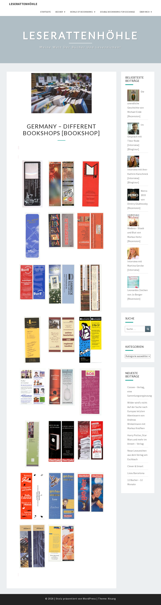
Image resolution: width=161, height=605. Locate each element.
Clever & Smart (135, 466)
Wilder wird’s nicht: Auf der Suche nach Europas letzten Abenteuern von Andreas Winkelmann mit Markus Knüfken (137, 415)
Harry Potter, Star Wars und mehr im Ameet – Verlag (137, 439)
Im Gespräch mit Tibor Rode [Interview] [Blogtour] (135, 137)
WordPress (89, 598)
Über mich (145, 11)
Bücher (59, 11)
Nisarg (112, 598)
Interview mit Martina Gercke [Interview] (135, 265)
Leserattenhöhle (23, 4)
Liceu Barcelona (135, 473)
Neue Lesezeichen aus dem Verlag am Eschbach (137, 455)
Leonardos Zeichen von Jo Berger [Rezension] (137, 294)
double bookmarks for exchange (117, 11)
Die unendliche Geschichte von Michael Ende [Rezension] (135, 104)
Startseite (45, 11)
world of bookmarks (81, 11)
